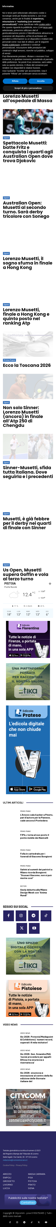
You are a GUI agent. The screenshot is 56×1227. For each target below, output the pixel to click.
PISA (30, 1177)
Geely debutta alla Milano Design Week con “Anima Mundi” (33, 892)
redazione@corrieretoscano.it (15, 1160)
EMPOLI (7, 1177)
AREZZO (7, 1173)
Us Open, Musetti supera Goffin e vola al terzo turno (25, 574)
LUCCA (6, 1188)
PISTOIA (32, 1181)
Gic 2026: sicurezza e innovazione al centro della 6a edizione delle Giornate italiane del (36, 1077)
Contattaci (28, 1202)
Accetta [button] (41, 81)
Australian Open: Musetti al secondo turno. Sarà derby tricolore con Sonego (26, 209)
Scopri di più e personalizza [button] (28, 88)
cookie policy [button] (45, 24)
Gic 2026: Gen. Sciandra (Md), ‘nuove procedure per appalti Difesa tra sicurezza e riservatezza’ (35, 1058)
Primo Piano (9, 360)
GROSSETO (9, 1181)
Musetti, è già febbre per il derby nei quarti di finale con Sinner (27, 523)
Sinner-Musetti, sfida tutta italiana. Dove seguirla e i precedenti (28, 472)
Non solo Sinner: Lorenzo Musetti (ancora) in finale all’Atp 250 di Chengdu (23, 417)
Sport (6, 137)
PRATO (31, 1184)
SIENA (31, 1188)
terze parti (47, 27)
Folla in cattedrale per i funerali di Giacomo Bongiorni (36, 855)
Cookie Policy (8, 1165)
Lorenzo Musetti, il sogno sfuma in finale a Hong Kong (27, 263)
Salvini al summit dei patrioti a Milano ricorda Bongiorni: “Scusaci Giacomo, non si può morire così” (36, 873)
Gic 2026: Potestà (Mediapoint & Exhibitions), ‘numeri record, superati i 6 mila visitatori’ (36, 1039)
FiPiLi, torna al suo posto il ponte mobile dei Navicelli (34, 836)
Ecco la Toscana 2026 (27, 365)
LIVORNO (8, 1184)
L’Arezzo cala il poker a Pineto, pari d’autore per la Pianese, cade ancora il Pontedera (36, 817)
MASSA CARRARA (36, 1173)
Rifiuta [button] (15, 81)
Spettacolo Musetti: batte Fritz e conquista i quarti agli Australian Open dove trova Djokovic (28, 152)
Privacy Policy (21, 1165)
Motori (23, 886)
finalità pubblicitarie (11, 45)
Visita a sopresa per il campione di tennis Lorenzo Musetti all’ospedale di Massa (27, 94)
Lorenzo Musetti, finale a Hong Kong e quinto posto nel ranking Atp (26, 316)
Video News (25, 1033)
